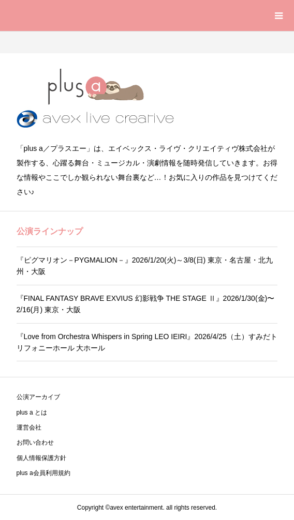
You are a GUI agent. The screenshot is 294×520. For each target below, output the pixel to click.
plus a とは (32, 412)
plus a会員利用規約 (43, 473)
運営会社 (29, 427)
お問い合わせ (35, 442)
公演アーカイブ (38, 397)
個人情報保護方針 (41, 458)
